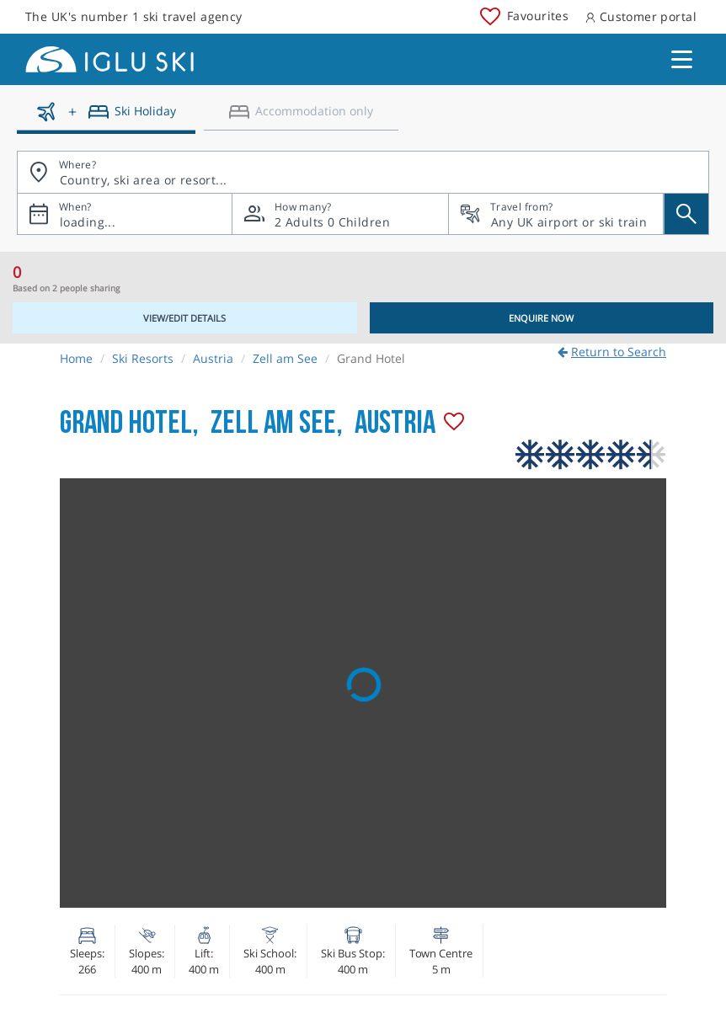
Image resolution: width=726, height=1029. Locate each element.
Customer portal (641, 16)
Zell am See (285, 358)
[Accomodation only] (301, 118)
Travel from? (521, 207)
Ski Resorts (142, 358)
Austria (213, 358)
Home (76, 358)
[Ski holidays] (106, 118)
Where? (77, 164)
